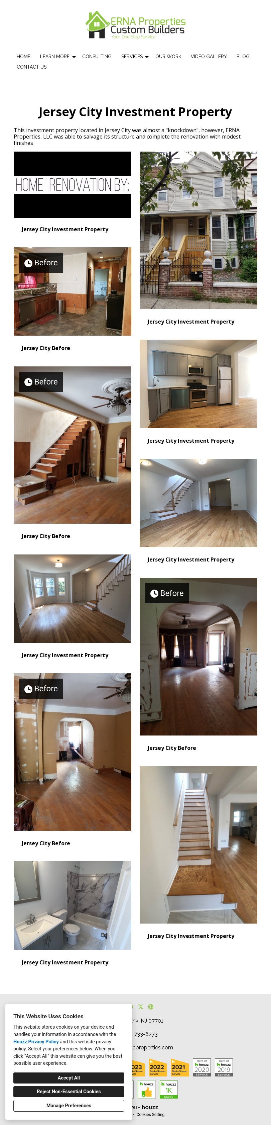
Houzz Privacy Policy (36, 1042)
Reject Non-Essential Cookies (69, 1092)
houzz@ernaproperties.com (139, 1047)
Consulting (97, 56)
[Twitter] (140, 1007)
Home (23, 56)
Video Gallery (209, 56)
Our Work (168, 56)
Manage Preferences (68, 1106)
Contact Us (31, 67)
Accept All (69, 1078)
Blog (243, 56)
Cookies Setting (151, 1114)
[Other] (151, 1007)
